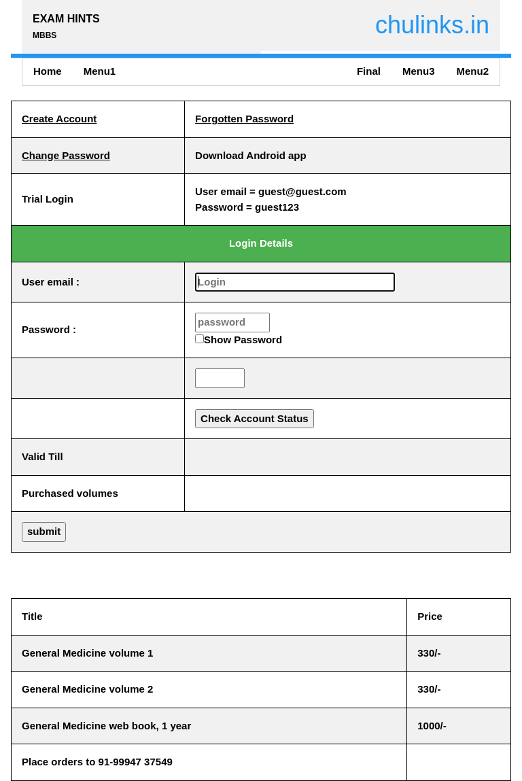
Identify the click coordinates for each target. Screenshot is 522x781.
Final (369, 71)
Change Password (66, 155)
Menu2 (472, 71)
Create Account (59, 118)
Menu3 (418, 71)
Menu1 (100, 71)
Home (47, 71)
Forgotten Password (244, 118)
